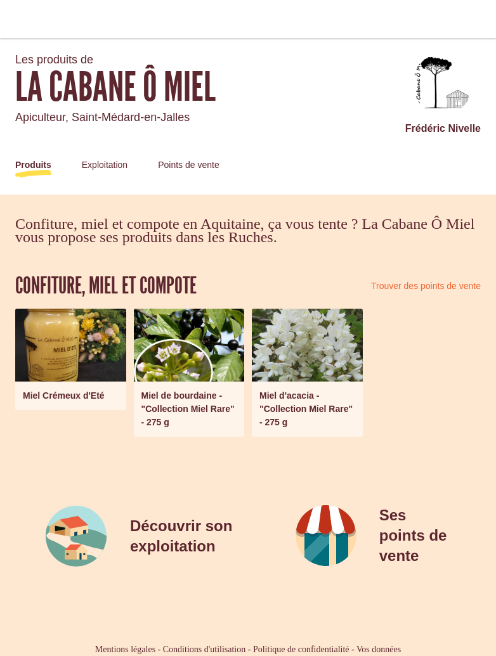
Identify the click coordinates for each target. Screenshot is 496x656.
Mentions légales (125, 649)
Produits (33, 165)
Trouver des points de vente (426, 286)
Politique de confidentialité (301, 649)
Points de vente (188, 165)
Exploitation (104, 165)
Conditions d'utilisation (204, 649)
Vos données (378, 649)
